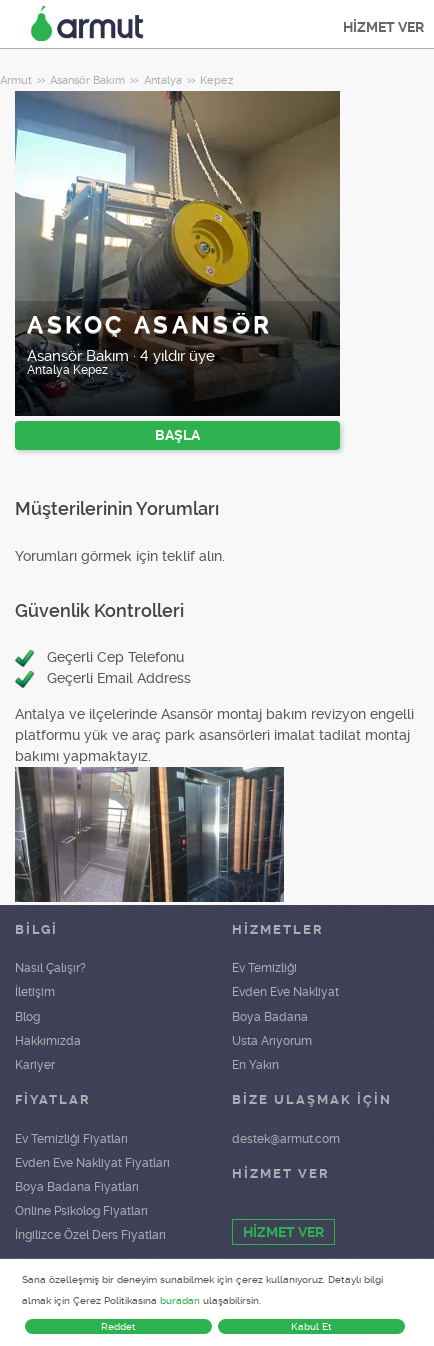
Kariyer (35, 1065)
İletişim (35, 992)
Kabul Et (311, 1326)
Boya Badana (270, 1017)
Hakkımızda (48, 1041)
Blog (27, 1017)
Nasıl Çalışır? (50, 968)
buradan (180, 1300)
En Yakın (255, 1065)
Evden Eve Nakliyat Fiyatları (92, 1163)
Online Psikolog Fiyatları (81, 1211)
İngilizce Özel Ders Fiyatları (90, 1235)
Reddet (118, 1326)
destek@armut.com (286, 1139)
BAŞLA (177, 435)
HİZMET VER (383, 27)
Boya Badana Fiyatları (77, 1187)
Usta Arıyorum (272, 1041)
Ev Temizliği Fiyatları (71, 1139)
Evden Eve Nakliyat (285, 992)
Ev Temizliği (264, 968)
